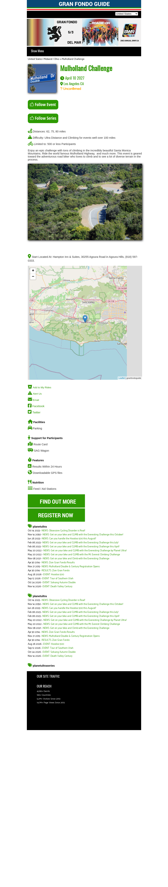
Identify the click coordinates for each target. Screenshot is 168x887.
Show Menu (37, 51)
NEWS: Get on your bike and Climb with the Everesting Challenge (76, 559)
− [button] (33, 277)
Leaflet (122, 378)
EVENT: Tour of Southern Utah (57, 579)
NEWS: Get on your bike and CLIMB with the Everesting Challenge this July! (80, 543)
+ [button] (33, 271)
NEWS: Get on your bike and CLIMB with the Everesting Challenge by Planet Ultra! (84, 551)
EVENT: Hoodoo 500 (53, 575)
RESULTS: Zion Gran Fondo (56, 571)
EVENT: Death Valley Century (57, 587)
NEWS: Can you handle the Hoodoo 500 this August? (69, 539)
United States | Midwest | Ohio (43, 59)
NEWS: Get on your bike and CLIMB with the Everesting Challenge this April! (80, 547)
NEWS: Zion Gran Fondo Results (58, 563)
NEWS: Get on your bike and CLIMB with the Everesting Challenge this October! (83, 535)
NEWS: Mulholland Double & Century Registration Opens (71, 567)
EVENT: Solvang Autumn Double (59, 583)
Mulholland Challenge (73, 59)
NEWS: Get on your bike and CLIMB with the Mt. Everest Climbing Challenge (81, 555)
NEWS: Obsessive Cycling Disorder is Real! (63, 531)
